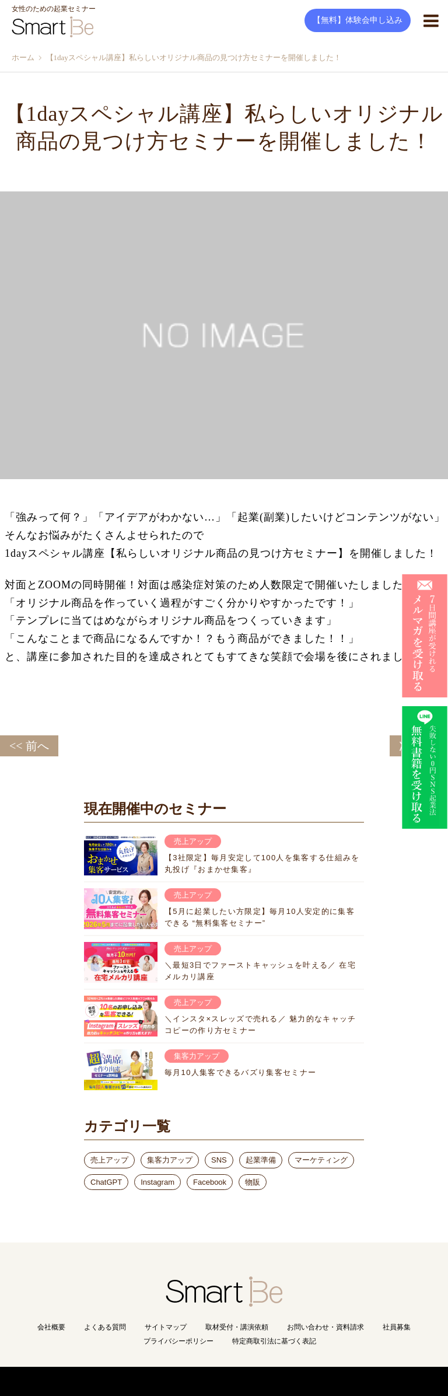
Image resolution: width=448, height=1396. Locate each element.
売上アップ (109, 1160)
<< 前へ (29, 745)
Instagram (157, 1182)
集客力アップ (169, 1160)
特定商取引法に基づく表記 (274, 1341)
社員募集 (397, 1327)
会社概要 (51, 1327)
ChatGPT (106, 1182)
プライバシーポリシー (179, 1341)
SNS (219, 1160)
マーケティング (321, 1160)
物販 (252, 1182)
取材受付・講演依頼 (236, 1327)
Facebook (209, 1182)
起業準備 (261, 1160)
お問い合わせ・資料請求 (325, 1327)
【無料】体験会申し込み (357, 20)
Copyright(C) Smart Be (198, 1381)
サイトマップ (166, 1327)
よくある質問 (105, 1327)
